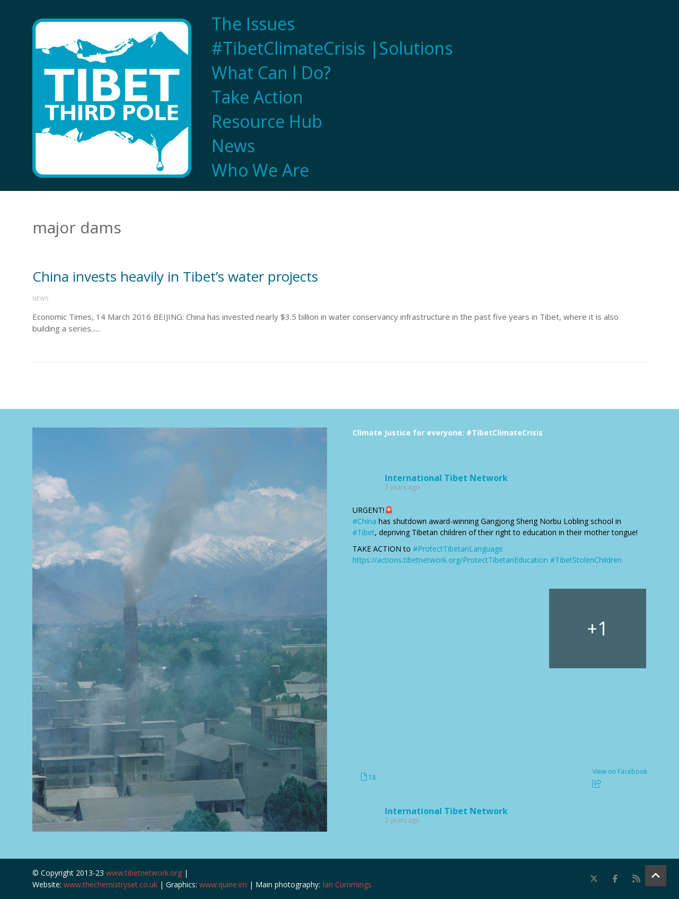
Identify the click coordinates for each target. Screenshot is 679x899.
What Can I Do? (271, 73)
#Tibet (363, 532)
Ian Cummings (347, 884)
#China (364, 521)
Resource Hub (266, 121)
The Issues (253, 24)
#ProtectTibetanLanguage (458, 549)
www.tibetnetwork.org (144, 873)
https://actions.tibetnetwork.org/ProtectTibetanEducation (450, 560)
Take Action (257, 97)
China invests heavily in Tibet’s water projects (175, 276)
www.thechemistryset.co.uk (110, 884)
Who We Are (260, 170)
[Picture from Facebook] (400, 628)
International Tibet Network (446, 478)
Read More (123, 328)
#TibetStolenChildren (586, 560)
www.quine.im (223, 884)
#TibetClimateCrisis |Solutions (332, 48)
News (233, 146)
